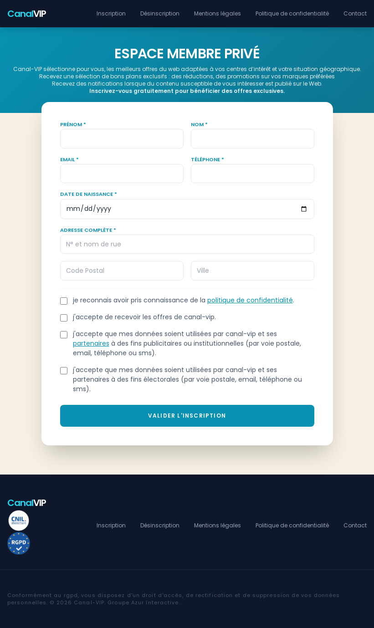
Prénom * (73, 124)
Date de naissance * (88, 194)
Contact (355, 13)
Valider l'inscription (187, 415)
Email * (69, 159)
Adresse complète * (88, 230)
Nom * (199, 124)
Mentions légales (217, 13)
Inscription (111, 13)
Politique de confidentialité (292, 13)
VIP (26, 13)
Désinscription (159, 13)
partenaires (91, 343)
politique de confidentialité (250, 300)
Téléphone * (207, 159)
